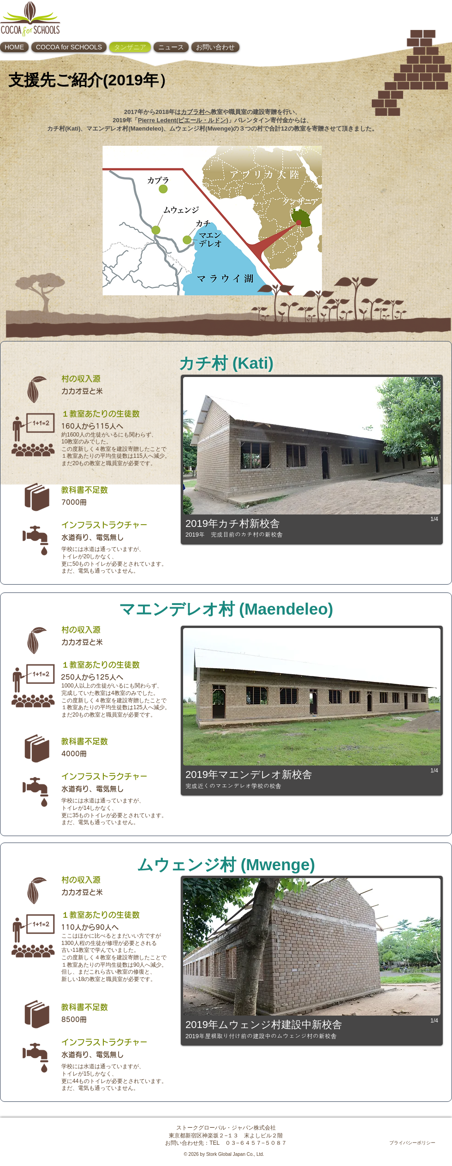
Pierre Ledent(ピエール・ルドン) (183, 120)
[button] (312, 459)
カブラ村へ (196, 111)
